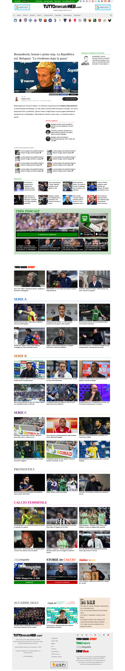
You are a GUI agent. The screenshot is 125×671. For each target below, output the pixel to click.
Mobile (53, 643)
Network (18, 1)
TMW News (57, 1)
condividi (63, 94)
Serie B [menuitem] (32, 15)
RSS (52, 646)
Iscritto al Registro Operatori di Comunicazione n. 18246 (28, 647)
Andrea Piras (25, 99)
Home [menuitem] (19, 15)
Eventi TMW (54, 641)
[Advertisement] (95, 129)
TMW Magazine (48, 1)
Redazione (54, 638)
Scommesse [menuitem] (67, 15)
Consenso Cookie (56, 656)
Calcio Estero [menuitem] (48, 15)
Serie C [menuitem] (39, 15)
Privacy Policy (55, 654)
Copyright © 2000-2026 (21, 650)
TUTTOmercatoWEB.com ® (34, 650)
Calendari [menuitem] (58, 15)
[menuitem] (14, 15)
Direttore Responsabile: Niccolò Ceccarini (28, 643)
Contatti (53, 649)
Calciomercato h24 (68, 1)
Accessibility (55, 651)
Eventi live (25, 1)
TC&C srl (22, 639)
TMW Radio (39, 1)
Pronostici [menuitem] (77, 15)
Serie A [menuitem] (25, 15)
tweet (73, 94)
